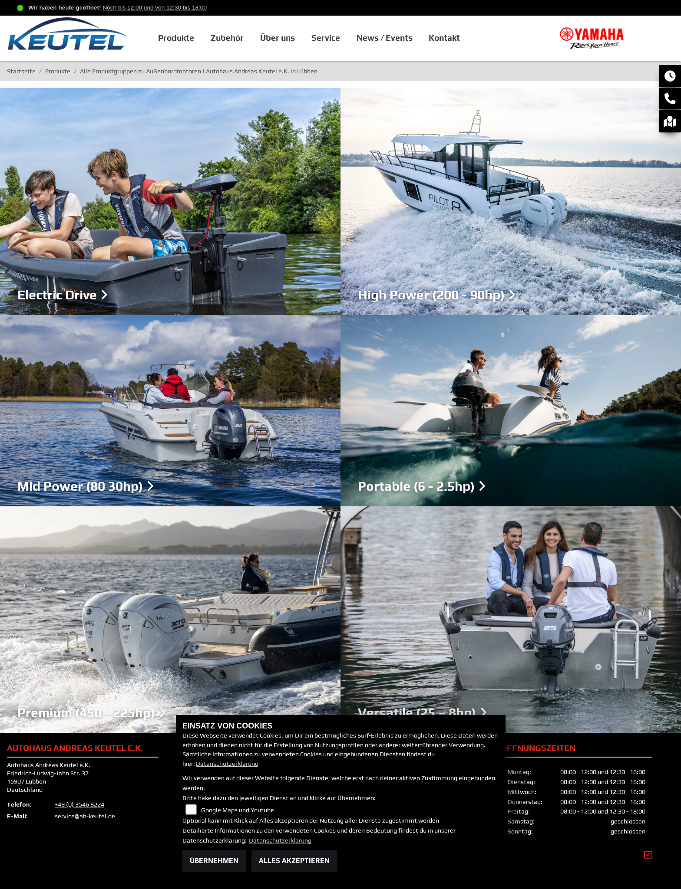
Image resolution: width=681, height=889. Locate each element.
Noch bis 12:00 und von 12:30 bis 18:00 (154, 7)
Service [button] (345, 39)
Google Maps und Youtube (237, 810)
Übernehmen (214, 860)
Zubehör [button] (247, 39)
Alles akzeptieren (294, 860)
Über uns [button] (297, 39)
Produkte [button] (197, 39)
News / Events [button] (404, 39)
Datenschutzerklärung (227, 763)
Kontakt (463, 39)
